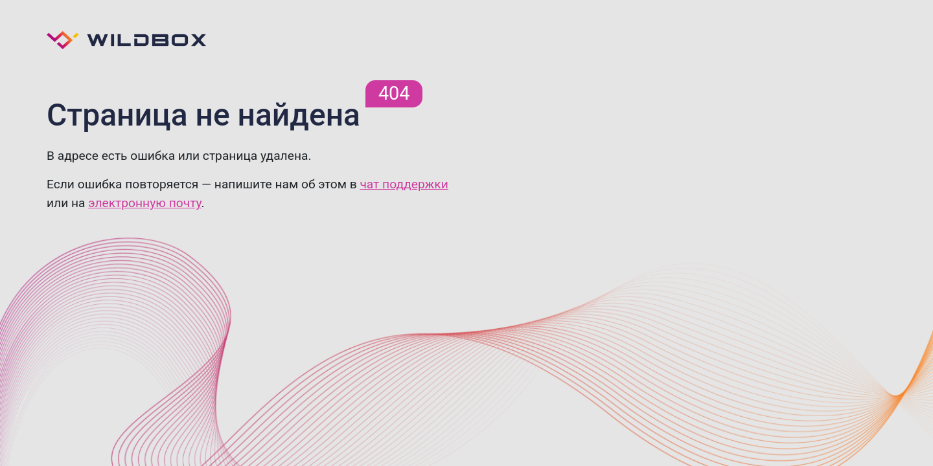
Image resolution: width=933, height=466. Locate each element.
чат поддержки (404, 184)
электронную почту (144, 202)
